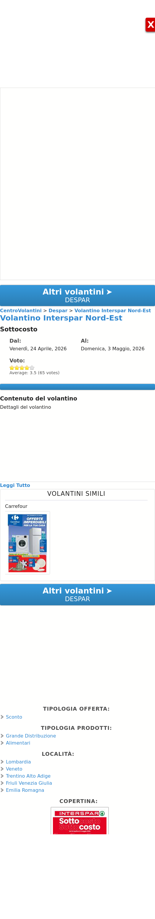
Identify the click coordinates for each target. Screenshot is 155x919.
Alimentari (18, 743)
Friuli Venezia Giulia (29, 783)
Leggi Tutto (15, 485)
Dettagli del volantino (25, 407)
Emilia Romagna (25, 790)
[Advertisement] (77, 41)
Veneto (14, 769)
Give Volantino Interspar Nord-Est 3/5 (22, 367)
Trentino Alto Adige (28, 776)
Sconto (14, 717)
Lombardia (18, 762)
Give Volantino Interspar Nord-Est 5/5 (32, 367)
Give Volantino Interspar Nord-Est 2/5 (17, 367)
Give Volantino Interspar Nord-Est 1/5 (11, 367)
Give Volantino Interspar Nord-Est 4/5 (27, 367)
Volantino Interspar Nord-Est (61, 317)
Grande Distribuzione (31, 736)
